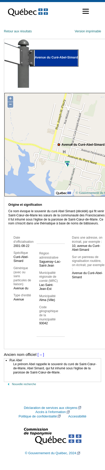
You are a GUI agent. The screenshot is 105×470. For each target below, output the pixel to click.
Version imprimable (88, 31)
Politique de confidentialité (38, 416)
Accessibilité (77, 416)
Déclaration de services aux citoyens (50, 408)
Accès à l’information (50, 412)
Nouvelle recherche (24, 384)
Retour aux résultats (18, 31)
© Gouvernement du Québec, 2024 (50, 453)
